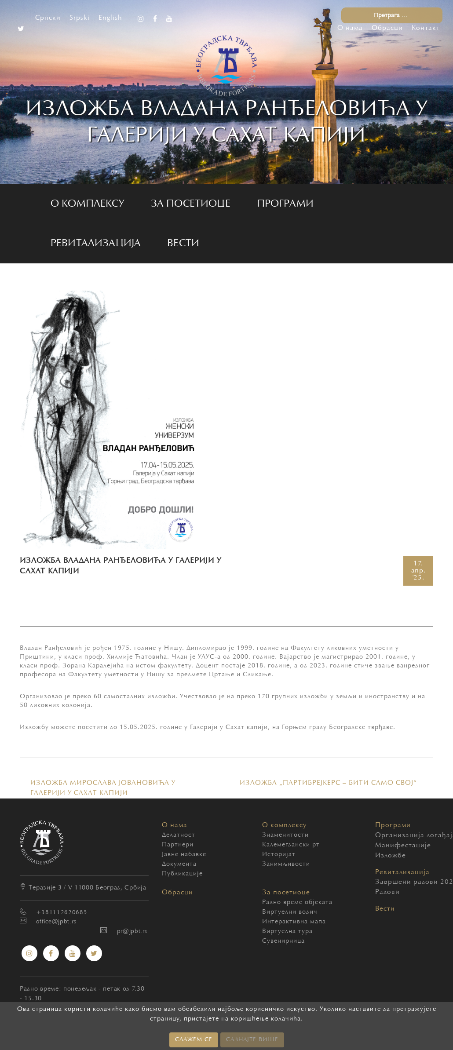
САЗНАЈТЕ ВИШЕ (252, 1040)
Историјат (279, 854)
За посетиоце (190, 204)
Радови (382, 892)
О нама (350, 28)
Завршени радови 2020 (382, 882)
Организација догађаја (382, 835)
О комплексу (87, 204)
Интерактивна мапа (294, 922)
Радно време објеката (297, 902)
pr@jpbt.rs (132, 932)
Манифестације (382, 845)
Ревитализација (96, 243)
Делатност (178, 835)
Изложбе (382, 855)
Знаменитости (285, 835)
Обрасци (387, 28)
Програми (285, 204)
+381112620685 (61, 913)
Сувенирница (283, 941)
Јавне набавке (184, 854)
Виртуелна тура (287, 931)
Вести (183, 243)
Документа (179, 864)
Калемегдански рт (291, 845)
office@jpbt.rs (56, 922)
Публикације (182, 874)
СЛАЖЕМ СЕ (193, 1040)
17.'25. (418, 570)
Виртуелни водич (290, 912)
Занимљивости (286, 864)
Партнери (178, 845)
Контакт (426, 28)
